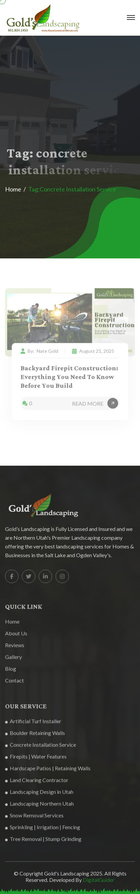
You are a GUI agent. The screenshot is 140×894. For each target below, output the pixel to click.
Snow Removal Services (34, 818)
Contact (14, 683)
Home (13, 189)
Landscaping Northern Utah (39, 806)
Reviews (14, 648)
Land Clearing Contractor (36, 783)
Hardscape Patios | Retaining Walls (48, 771)
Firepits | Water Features (36, 759)
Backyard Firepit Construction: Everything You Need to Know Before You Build (69, 380)
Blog (10, 672)
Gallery (13, 660)
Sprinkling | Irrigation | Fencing (42, 830)
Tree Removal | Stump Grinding (43, 842)
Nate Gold (47, 353)
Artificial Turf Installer (33, 724)
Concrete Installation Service (40, 748)
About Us (16, 636)
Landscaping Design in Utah (39, 795)
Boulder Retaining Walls (35, 736)
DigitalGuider (98, 882)
